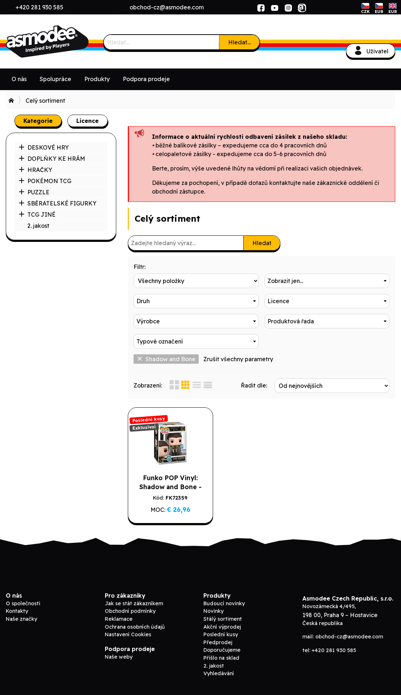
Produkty (97, 79)
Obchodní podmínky (130, 611)
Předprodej (217, 642)
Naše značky (21, 619)
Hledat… (239, 42)
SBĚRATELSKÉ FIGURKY (57, 203)
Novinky (213, 611)
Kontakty (17, 611)
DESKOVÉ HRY (44, 147)
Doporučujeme (221, 650)
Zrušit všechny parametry (238, 359)
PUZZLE (34, 192)
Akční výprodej (222, 627)
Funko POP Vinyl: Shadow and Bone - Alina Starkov (170, 487)
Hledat (261, 243)
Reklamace (118, 619)
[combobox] (327, 281)
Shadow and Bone (166, 359)
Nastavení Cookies (128, 634)
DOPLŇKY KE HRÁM (52, 158)
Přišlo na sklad (221, 658)
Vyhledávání (218, 673)
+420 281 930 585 (39, 7)
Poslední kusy (220, 634)
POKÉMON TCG (45, 181)
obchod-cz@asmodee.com (167, 7)
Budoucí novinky (224, 603)
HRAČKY (35, 169)
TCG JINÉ (37, 214)
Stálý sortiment (222, 619)
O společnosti (23, 603)
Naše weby (118, 657)
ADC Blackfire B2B (60, 41)
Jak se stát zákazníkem (134, 603)
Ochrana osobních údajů (135, 627)
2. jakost (38, 225)
